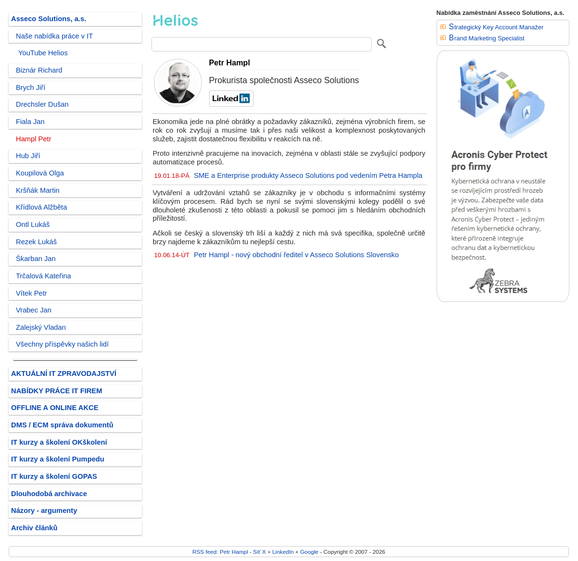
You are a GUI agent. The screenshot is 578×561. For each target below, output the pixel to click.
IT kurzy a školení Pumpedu (57, 459)
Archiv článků (34, 528)
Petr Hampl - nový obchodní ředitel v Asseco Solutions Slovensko (296, 255)
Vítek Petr (31, 293)
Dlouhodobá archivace (49, 494)
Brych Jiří (30, 87)
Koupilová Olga (40, 173)
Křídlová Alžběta (41, 207)
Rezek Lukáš (36, 242)
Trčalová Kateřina (43, 276)
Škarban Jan (36, 258)
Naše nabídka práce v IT (54, 36)
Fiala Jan (30, 121)
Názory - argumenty (44, 510)
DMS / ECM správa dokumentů (62, 425)
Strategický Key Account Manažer (496, 27)
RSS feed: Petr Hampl (220, 552)
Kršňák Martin (38, 190)
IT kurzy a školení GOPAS (54, 476)
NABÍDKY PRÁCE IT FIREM (56, 391)
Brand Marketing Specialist (487, 38)
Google (309, 552)
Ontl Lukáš (33, 224)
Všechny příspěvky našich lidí (62, 344)
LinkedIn (282, 552)
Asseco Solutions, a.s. (48, 19)
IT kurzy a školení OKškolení (59, 442)
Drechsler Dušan (42, 104)
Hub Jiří (28, 156)
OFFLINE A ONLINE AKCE (55, 407)
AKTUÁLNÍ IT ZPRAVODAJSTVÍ (63, 373)
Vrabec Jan (33, 310)
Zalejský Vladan (41, 327)
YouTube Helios (43, 53)
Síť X (259, 552)
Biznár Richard (39, 70)
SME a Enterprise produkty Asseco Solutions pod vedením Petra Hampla (308, 175)
